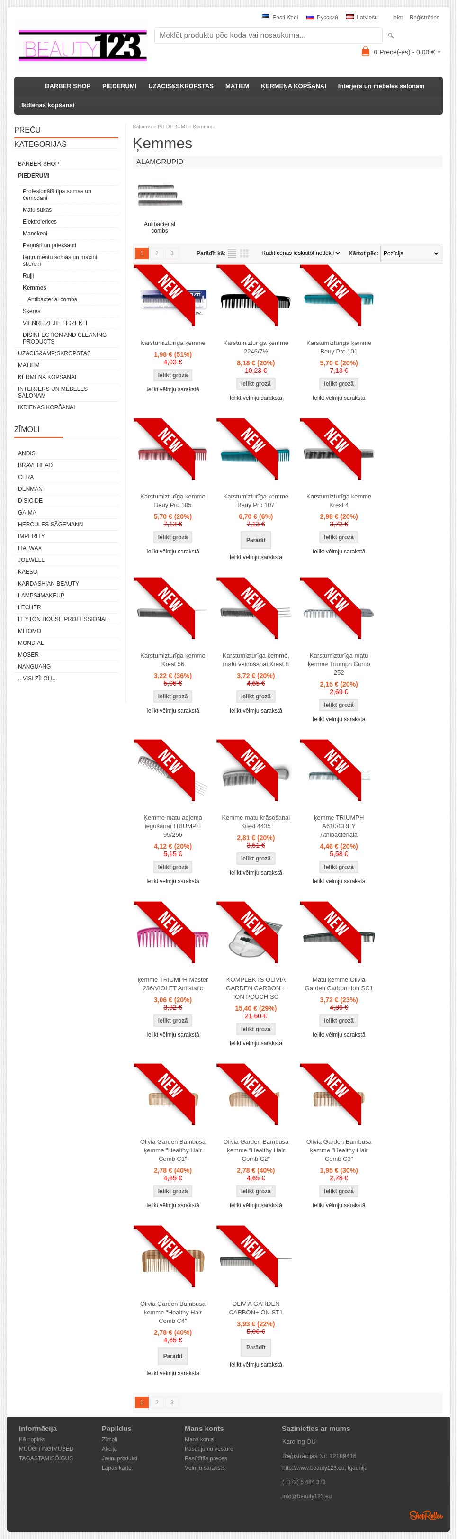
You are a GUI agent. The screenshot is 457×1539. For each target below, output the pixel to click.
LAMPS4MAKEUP (41, 595)
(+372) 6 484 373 (304, 1482)
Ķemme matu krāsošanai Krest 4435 (256, 822)
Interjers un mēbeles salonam (381, 86)
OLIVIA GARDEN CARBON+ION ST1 (256, 1308)
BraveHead (35, 465)
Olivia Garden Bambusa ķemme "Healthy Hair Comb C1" (173, 1150)
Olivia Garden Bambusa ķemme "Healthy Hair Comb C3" (339, 1150)
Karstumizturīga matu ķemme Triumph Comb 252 (339, 664)
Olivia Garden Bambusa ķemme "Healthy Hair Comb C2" (255, 1150)
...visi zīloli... (37, 678)
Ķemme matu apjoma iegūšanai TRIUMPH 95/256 (172, 826)
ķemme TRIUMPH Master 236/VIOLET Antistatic (173, 984)
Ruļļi (28, 275)
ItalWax (30, 548)
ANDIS (27, 453)
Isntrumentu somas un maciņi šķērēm (60, 260)
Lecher (29, 607)
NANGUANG (34, 666)
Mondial (31, 643)
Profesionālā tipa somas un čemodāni (57, 194)
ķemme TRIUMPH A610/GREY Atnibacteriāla (339, 826)
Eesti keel (280, 17)
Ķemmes (34, 287)
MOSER (28, 655)
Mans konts (199, 1439)
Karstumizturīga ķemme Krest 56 (172, 660)
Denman (30, 489)
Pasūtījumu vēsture (209, 1449)
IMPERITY (31, 536)
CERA (26, 477)
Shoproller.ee (426, 1515)
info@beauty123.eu (307, 1496)
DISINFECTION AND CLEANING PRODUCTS (65, 338)
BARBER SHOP (67, 86)
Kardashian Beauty (48, 583)
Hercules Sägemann (50, 524)
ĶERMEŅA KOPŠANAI (293, 86)
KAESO (27, 572)
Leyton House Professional (63, 619)
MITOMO (29, 631)
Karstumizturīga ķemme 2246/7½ (256, 347)
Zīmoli (109, 1439)
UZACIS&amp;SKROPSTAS (54, 353)
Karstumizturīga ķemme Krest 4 (338, 500)
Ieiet (397, 17)
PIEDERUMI (119, 86)
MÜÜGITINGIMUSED (46, 1449)
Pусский (322, 17)
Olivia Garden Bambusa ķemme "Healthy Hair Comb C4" (173, 1312)
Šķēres (31, 311)
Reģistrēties (424, 17)
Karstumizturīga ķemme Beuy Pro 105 (172, 500)
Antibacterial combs (52, 299)
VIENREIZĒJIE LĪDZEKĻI (55, 323)
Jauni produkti (119, 1458)
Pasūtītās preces (206, 1458)
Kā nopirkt (32, 1439)
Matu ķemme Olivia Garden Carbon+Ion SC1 (339, 984)
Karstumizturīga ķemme (172, 342)
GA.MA (27, 512)
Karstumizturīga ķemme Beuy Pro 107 (256, 500)
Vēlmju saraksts (205, 1468)
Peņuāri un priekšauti (49, 245)
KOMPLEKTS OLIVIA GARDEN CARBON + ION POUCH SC (256, 988)
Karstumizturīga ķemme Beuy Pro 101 (338, 347)
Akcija (109, 1449)
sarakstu (232, 253)
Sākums (142, 126)
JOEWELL (31, 560)
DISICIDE (30, 501)
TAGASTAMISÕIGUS (46, 1458)
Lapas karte (117, 1468)
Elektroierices (40, 221)
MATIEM (237, 86)
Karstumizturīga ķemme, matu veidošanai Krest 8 (256, 660)
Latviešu (362, 17)
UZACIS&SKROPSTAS (181, 86)
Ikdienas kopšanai (47, 105)
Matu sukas (37, 210)
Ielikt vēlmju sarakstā (172, 389)
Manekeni (35, 233)
